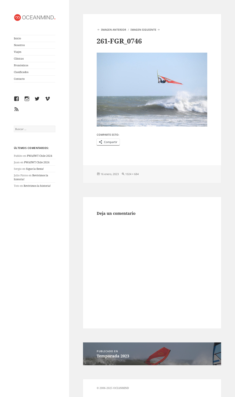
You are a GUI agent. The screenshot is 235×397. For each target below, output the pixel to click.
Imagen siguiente (143, 30)
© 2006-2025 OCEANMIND (113, 388)
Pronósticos (21, 65)
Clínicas (19, 58)
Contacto (19, 79)
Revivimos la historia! (37, 186)
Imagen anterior (113, 30)
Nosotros (19, 45)
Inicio (17, 38)
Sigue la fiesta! (35, 169)
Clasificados (21, 72)
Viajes (17, 52)
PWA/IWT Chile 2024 (39, 156)
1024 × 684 (132, 174)
